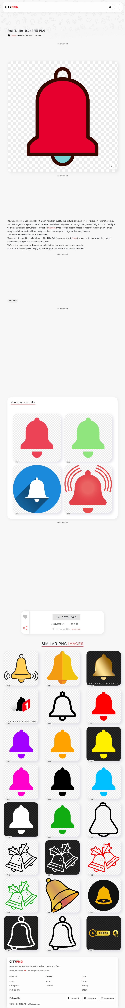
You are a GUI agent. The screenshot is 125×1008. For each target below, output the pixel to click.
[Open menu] (117, 7)
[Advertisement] (63, 52)
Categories (14, 985)
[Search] (110, 7)
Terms (84, 981)
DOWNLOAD (66, 617)
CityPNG (52, 227)
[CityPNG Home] (11, 7)
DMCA (84, 990)
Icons (74, 238)
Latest (12, 981)
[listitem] (73, 998)
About (48, 981)
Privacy (85, 985)
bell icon (13, 300)
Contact (49, 985)
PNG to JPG (14, 990)
